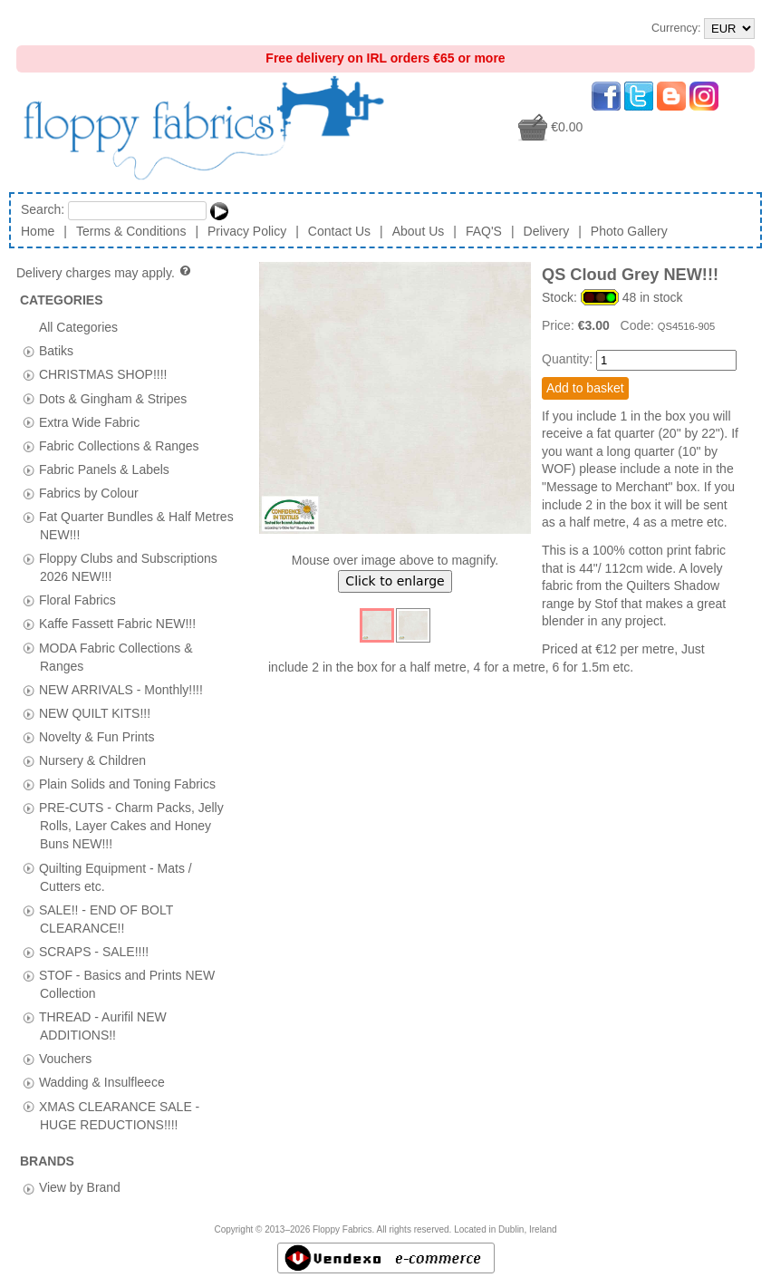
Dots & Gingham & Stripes (113, 398)
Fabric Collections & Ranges (119, 445)
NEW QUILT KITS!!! (94, 712)
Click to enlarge (394, 581)
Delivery (547, 231)
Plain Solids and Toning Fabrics (127, 784)
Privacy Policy (246, 231)
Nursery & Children (92, 760)
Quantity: (567, 359)
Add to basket (585, 388)
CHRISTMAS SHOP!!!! (103, 374)
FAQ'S (484, 231)
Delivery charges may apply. (104, 273)
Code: (639, 325)
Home (37, 231)
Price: (560, 325)
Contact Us (339, 231)
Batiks (56, 351)
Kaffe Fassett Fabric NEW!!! (117, 623)
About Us (418, 231)
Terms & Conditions (131, 231)
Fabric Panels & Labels (104, 468)
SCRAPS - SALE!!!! (94, 950)
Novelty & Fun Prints (97, 736)
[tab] (28, 351)
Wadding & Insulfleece (102, 1082)
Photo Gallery (629, 231)
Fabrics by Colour (89, 492)
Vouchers (65, 1058)
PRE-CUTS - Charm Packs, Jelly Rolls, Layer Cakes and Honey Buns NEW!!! (131, 825)
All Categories (78, 327)
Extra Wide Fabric (89, 421)
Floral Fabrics (77, 600)
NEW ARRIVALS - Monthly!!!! (121, 689)
